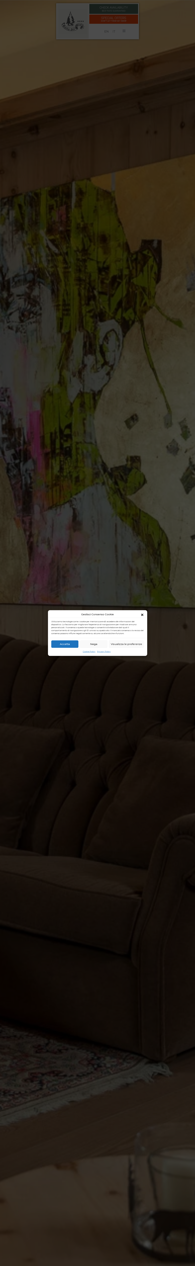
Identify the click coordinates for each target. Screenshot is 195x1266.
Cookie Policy (89, 651)
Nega (93, 644)
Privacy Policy (104, 651)
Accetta (65, 644)
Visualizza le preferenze (126, 644)
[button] (142, 614)
